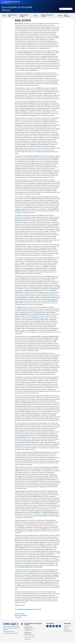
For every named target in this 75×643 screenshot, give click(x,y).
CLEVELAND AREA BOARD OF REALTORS (29, 567)
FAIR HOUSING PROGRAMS (48, 556)
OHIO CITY (19, 189)
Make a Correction (67, 15)
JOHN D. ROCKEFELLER (22, 299)
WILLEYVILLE (27, 229)
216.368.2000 (6, 629)
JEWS (56, 435)
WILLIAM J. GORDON (27, 297)
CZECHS (41, 435)
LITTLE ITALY (24, 446)
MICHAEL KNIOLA (30, 442)
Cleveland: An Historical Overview (47, 15)
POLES (46, 435)
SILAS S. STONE (26, 270)
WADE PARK (35, 318)
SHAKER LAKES (48, 338)
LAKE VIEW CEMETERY (50, 301)
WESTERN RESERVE (25, 52)
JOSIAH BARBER (51, 209)
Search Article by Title (12, 15)
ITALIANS (17, 437)
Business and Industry (21, 615)
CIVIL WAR (20, 161)
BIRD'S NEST (28, 461)
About (4, 15)
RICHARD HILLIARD (21, 220)
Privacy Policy (11, 631)
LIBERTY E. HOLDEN (40, 297)
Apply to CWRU (67, 625)
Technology (18, 617)
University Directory (68, 631)
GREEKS (23, 437)
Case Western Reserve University (12, 626)
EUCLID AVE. (21, 311)
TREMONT (45, 266)
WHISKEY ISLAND (51, 190)
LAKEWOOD (18, 470)
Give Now (66, 627)
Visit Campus (66, 629)
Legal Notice (5, 631)
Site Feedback (27, 639)
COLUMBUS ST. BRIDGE (39, 250)
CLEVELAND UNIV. (48, 257)
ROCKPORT (45, 144)
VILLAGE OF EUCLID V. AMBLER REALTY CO (32, 496)
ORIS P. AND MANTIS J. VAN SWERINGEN (40, 512)
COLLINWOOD (47, 469)
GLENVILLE (36, 469)
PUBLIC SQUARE (36, 110)
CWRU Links (67, 623)
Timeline (60, 15)
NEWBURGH (34, 144)
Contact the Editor (31, 637)
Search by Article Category (24, 15)
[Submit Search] (71, 9)
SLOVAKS (51, 435)
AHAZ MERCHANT (20, 244)
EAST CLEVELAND (37, 283)
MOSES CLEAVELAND (29, 103)
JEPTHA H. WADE (52, 297)
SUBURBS (43, 529)
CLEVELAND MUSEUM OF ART (40, 314)
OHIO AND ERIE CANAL (33, 156)
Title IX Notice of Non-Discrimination (10, 633)
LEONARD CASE (26, 402)
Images (37, 16)
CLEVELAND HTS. (35, 481)
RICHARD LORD (19, 211)
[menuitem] (4, 15)
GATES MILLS (28, 517)
